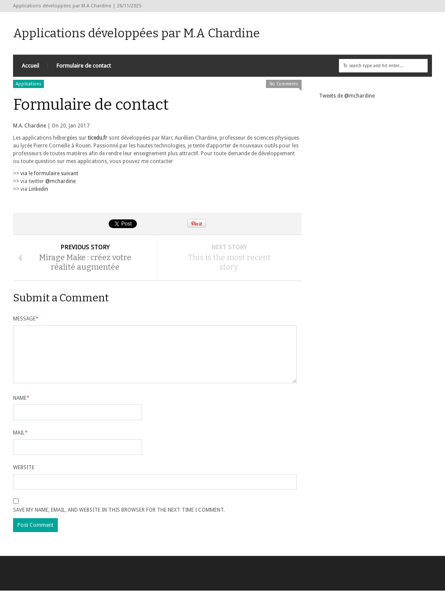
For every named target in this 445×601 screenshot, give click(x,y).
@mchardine (60, 181)
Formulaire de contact (83, 65)
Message (26, 319)
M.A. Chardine (29, 126)
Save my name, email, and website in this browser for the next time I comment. (119, 520)
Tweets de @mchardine (347, 96)
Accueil (30, 65)
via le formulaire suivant (49, 173)
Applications (28, 84)
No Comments (283, 84)
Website (23, 478)
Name (21, 408)
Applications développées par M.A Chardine (136, 33)
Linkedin (38, 189)
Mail (20, 443)
